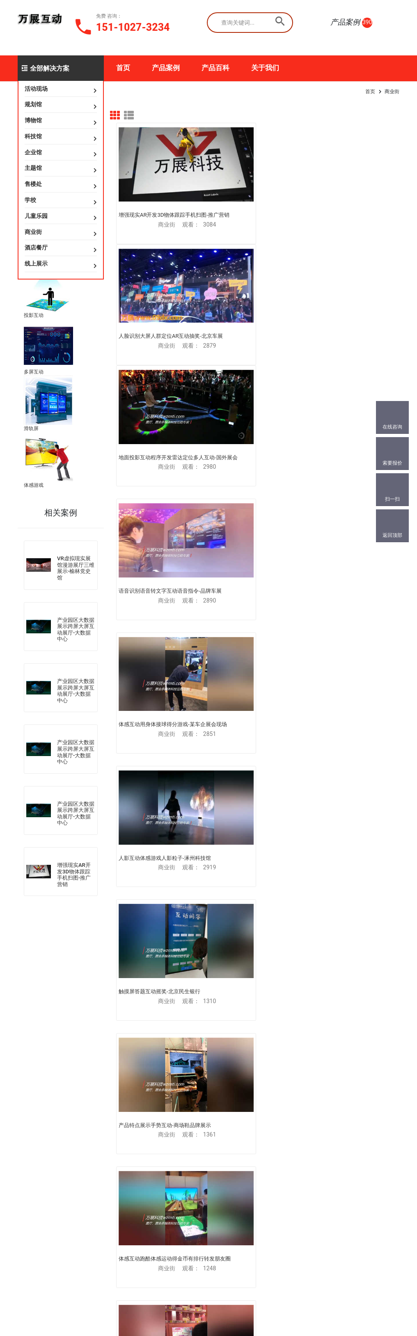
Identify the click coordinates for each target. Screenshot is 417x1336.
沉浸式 (83, 1122)
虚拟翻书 (85, 1110)
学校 (30, 200)
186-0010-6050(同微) (68, 1242)
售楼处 (33, 184)
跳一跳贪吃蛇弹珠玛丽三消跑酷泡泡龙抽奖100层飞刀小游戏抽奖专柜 (159, 522)
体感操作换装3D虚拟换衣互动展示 (257, 744)
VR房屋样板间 (33, 1152)
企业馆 (33, 152)
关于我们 (265, 68)
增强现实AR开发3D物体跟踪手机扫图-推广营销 (74, 874)
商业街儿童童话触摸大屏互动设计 (159, 965)
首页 (123, 68)
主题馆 (33, 168)
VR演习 (26, 1129)
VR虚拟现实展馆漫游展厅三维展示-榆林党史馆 (75, 568)
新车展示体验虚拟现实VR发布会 (157, 854)
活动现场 (36, 88)
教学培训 (143, 1145)
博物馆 (33, 120)
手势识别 (143, 1110)
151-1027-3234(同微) (68, 1228)
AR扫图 (26, 1164)
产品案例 (166, 68)
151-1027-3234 (133, 27)
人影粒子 (143, 1122)
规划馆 (33, 104)
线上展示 (36, 263)
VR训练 (26, 1118)
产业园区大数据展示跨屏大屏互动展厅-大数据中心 (75, 629)
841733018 (53, 1256)
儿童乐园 (36, 216)
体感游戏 (34, 485)
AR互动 (26, 1175)
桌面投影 (85, 1145)
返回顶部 (392, 535)
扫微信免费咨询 (208, 1099)
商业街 (33, 232)
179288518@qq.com (70, 1214)
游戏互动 (143, 1133)
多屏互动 (34, 372)
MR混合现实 (31, 1141)
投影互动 (34, 315)
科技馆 (33, 136)
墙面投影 (85, 1133)
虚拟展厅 (27, 1106)
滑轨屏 (31, 428)
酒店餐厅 (36, 247)
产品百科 (215, 68)
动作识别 (143, 1099)
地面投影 (85, 1099)
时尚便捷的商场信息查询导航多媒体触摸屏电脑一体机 (257, 857)
